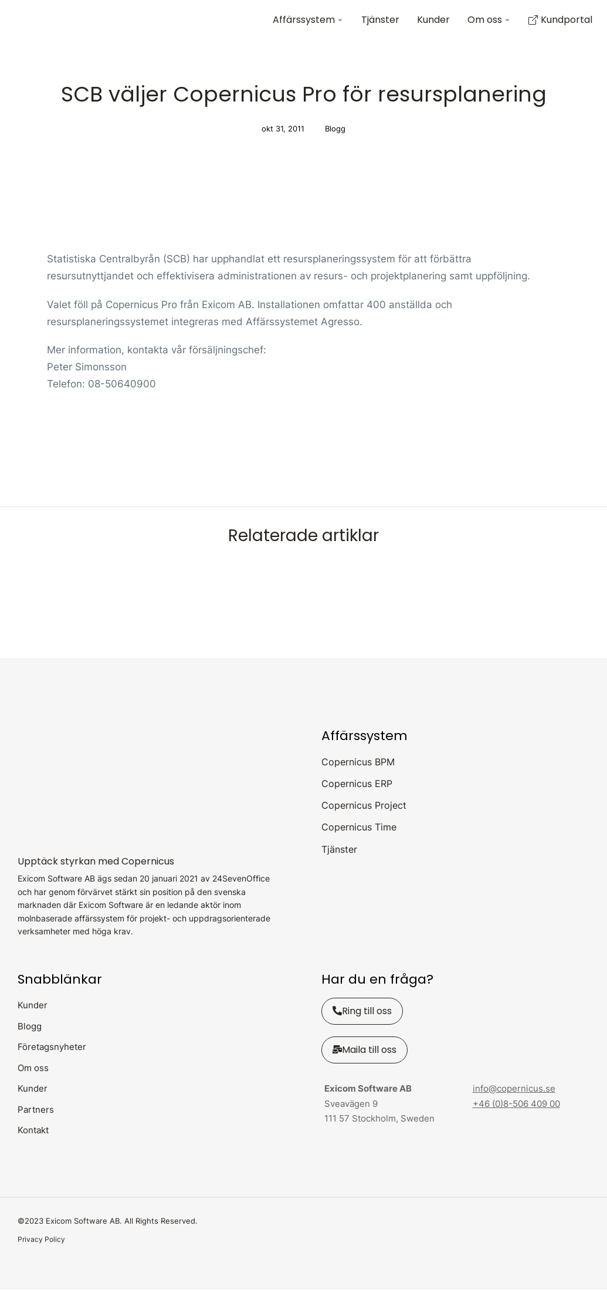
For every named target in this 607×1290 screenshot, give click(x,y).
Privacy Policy (41, 1240)
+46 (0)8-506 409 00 (516, 1104)
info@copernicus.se (514, 1089)
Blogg (335, 129)
